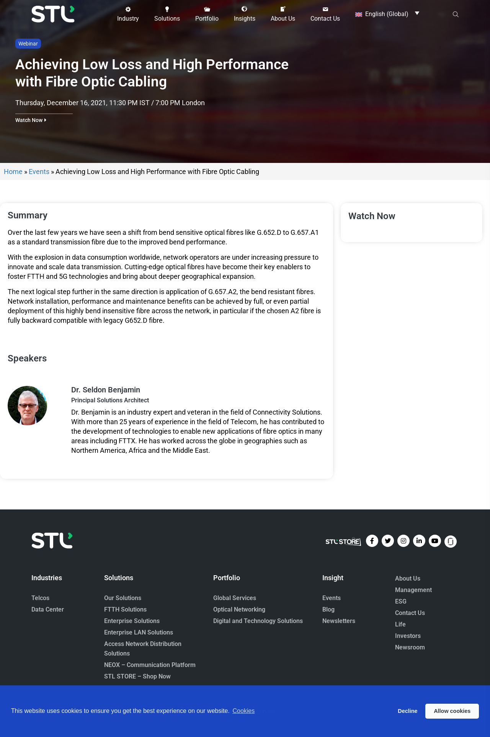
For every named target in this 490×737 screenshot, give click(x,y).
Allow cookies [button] (452, 711)
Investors (408, 635)
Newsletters (338, 621)
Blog (328, 609)
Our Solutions (122, 598)
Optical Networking (239, 609)
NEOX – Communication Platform (150, 665)
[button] (128, 14)
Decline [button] (407, 711)
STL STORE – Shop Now (137, 676)
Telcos (40, 598)
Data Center (47, 609)
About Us (407, 578)
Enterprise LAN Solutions (138, 632)
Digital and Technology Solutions (258, 621)
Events (39, 172)
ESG (401, 601)
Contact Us (410, 613)
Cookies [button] (243, 711)
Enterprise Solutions (132, 621)
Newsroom (410, 647)
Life (400, 624)
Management (413, 590)
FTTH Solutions (125, 609)
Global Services (234, 598)
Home (13, 172)
